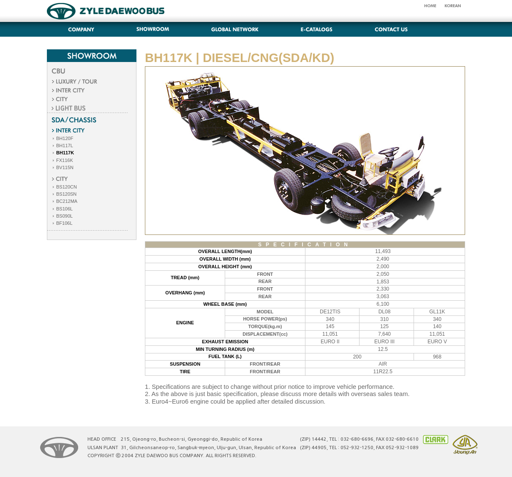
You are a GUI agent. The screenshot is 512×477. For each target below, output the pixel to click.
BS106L (62, 208)
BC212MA (64, 201)
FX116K (62, 160)
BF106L (62, 223)
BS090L (62, 215)
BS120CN (64, 186)
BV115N (63, 167)
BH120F (62, 138)
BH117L (62, 145)
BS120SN (64, 194)
